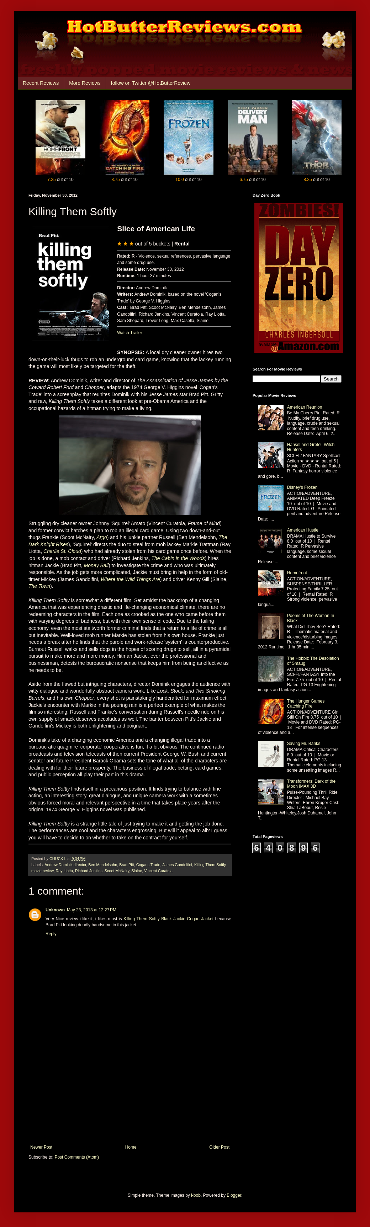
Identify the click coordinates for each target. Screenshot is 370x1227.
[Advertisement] (129, 1091)
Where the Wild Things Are (130, 579)
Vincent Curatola (158, 871)
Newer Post (41, 1147)
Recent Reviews (41, 83)
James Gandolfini (177, 865)
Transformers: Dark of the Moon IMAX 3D (311, 784)
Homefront (297, 572)
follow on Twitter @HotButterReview (150, 83)
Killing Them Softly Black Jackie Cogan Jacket (169, 918)
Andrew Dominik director (65, 865)
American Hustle (302, 530)
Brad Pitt (126, 865)
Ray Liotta (64, 871)
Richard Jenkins (88, 871)
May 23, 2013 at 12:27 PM (91, 909)
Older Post (219, 1147)
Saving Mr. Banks (303, 743)
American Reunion (304, 407)
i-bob (196, 1195)
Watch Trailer (129, 332)
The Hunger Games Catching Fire (305, 704)
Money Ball (96, 565)
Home (131, 1147)
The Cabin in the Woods (178, 558)
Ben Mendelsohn (102, 865)
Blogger (234, 1195)
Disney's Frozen (302, 487)
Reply (51, 933)
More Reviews (85, 83)
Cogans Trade (148, 865)
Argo (101, 537)
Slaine (136, 871)
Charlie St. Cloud (62, 551)
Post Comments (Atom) (76, 1157)
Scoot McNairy (117, 871)
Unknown (55, 909)
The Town (39, 586)
